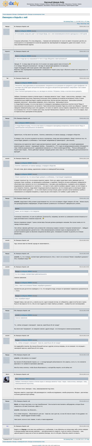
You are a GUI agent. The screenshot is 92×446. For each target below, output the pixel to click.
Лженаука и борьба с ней (14, 17)
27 (85, 21)
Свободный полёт (22, 441)
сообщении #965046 (25, 31)
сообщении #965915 (26, 271)
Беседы (15, 441)
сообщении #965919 (26, 340)
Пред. (71, 21)
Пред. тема (80, 23)
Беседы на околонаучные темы (36, 441)
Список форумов (7, 441)
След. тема (86, 23)
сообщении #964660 (26, 83)
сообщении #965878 (24, 123)
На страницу (67, 21)
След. (88, 21)
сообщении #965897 (26, 163)
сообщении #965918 (26, 315)
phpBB (39, 445)
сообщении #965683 (25, 56)
